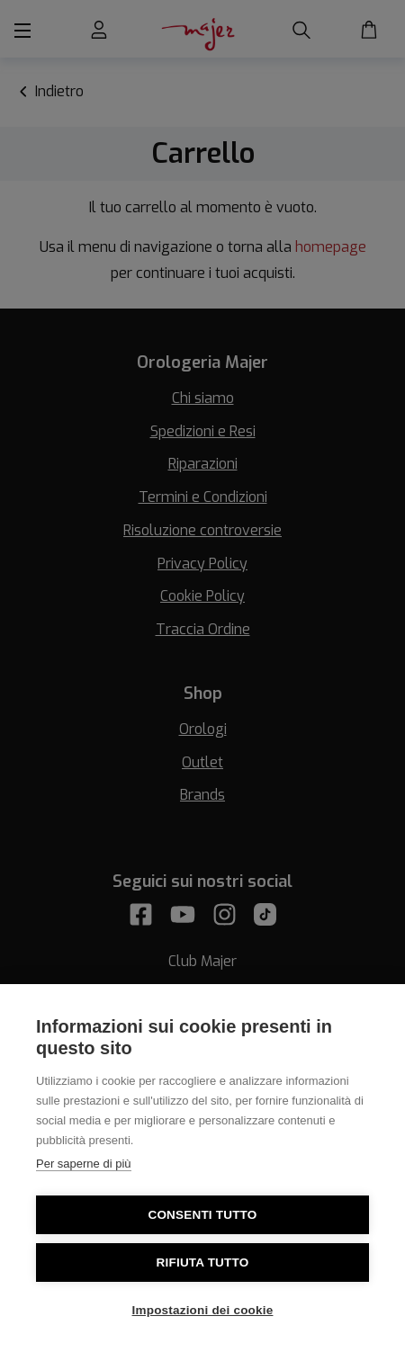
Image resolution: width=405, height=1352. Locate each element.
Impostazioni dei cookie (203, 1310)
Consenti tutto (202, 1215)
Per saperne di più (83, 1163)
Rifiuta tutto (203, 1262)
